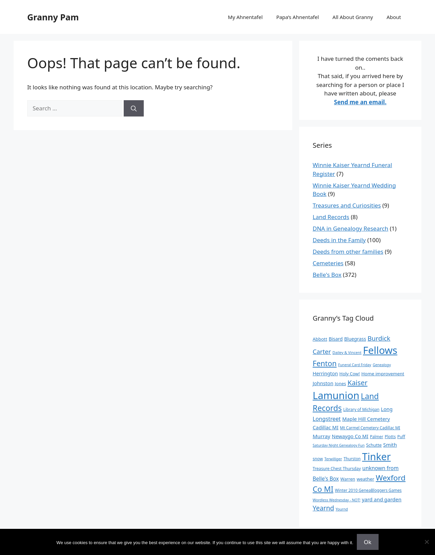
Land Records (331, 217)
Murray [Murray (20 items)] (321, 436)
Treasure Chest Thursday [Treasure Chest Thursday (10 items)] (337, 468)
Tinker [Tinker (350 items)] (376, 456)
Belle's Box (327, 275)
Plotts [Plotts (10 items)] (390, 437)
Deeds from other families (348, 251)
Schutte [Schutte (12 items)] (374, 445)
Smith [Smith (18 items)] (390, 444)
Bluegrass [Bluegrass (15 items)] (355, 339)
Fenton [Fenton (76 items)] (325, 363)
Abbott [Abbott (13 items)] (320, 339)
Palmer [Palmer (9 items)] (376, 436)
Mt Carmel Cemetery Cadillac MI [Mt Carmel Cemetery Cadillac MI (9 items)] (370, 427)
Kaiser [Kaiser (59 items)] (358, 382)
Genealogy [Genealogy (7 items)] (382, 364)
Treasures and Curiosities (347, 205)
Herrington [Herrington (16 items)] (325, 373)
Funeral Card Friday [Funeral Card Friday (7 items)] (354, 364)
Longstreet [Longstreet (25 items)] (327, 419)
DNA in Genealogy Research (350, 228)
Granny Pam (53, 17)
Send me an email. (360, 102)
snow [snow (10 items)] (318, 459)
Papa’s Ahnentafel (297, 17)
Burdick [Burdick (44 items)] (379, 338)
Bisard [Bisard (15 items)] (336, 339)
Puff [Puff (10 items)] (401, 437)
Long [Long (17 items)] (387, 409)
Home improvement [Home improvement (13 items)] (382, 374)
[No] (426, 541)
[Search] (134, 108)
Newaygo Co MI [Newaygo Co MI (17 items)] (350, 436)
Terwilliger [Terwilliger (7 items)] (333, 458)
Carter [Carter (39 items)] (322, 351)
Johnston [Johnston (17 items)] (323, 383)
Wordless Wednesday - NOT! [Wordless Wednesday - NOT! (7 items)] (336, 500)
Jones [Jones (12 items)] (340, 383)
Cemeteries (328, 263)
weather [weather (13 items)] (366, 479)
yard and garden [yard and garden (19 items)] (382, 499)
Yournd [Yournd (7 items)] (341, 509)
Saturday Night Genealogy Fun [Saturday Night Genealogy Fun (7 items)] (339, 445)
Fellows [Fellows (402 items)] (380, 350)
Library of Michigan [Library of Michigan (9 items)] (361, 409)
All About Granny (352, 17)
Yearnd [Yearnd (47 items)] (323, 508)
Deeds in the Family (339, 240)
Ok (367, 542)
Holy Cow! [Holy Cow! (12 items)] (350, 374)
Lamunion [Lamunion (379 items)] (336, 395)
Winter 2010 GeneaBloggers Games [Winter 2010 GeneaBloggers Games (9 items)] (368, 490)
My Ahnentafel (245, 17)
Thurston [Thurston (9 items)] (352, 458)
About (393, 17)
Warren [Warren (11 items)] (347, 479)
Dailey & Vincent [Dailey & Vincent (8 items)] (346, 352)
